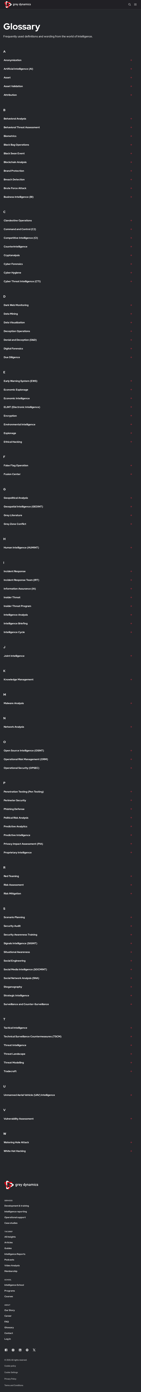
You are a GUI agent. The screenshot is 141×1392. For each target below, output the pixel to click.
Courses (8, 1296)
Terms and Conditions (13, 1385)
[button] (68, 60)
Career (8, 1315)
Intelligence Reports (14, 1254)
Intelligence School (14, 1285)
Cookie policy (10, 1366)
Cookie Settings (11, 1372)
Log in (7, 1338)
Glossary (9, 1327)
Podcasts (9, 1259)
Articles (8, 1242)
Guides (8, 1248)
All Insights (10, 1236)
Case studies (10, 1223)
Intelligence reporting (15, 1211)
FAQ (6, 1321)
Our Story (9, 1310)
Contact (8, 1333)
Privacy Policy (10, 1379)
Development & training (16, 1205)
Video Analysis (12, 1265)
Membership (10, 1271)
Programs (9, 1290)
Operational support (15, 1217)
